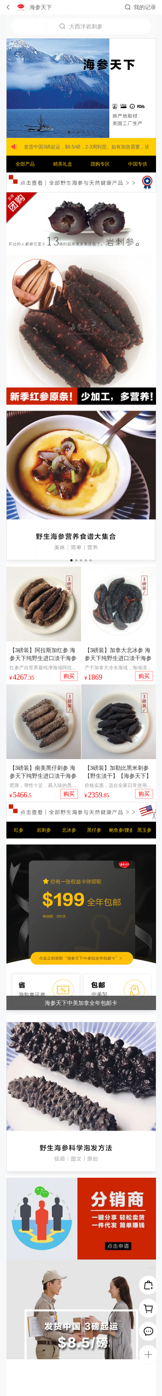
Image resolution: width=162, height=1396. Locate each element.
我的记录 (145, 7)
